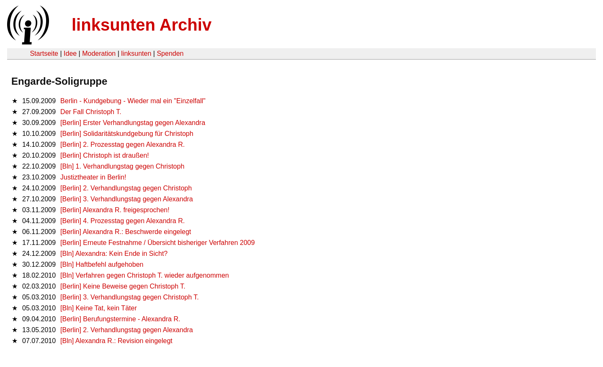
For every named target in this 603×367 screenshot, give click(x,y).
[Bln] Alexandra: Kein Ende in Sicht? (114, 253)
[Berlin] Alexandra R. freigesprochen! (115, 209)
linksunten (136, 53)
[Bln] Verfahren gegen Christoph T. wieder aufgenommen (144, 275)
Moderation (99, 53)
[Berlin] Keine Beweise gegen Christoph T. (123, 286)
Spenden (170, 53)
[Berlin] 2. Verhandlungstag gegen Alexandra (126, 329)
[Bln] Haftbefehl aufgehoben (101, 264)
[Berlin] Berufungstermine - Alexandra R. (120, 319)
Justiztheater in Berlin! (93, 177)
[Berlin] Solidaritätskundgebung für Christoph (126, 133)
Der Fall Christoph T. (90, 111)
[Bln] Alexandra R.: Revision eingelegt (116, 340)
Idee (70, 53)
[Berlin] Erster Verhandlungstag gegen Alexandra (132, 122)
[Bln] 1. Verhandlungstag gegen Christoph (122, 166)
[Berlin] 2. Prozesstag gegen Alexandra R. (122, 144)
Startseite (44, 53)
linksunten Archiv (141, 25)
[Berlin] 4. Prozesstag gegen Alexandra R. (122, 220)
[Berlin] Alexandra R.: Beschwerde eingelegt (125, 231)
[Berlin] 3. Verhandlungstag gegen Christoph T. (129, 297)
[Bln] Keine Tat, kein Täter (98, 308)
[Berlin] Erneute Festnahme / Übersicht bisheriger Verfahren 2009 (157, 242)
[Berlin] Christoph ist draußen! (104, 155)
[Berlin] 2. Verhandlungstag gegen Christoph (126, 188)
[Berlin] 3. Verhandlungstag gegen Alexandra (126, 199)
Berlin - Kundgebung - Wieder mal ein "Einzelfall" (133, 100)
